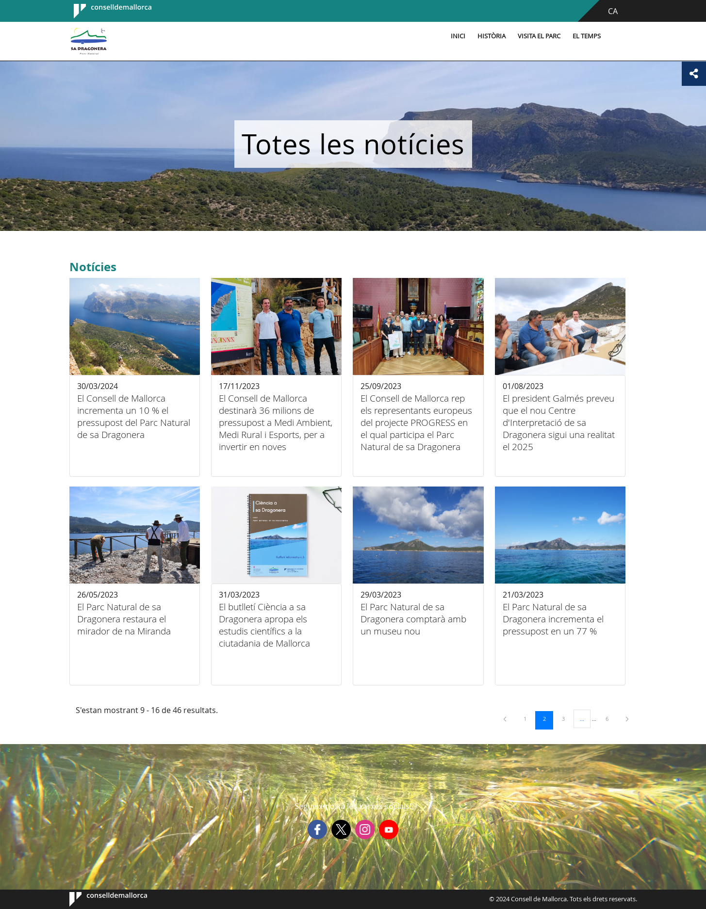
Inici (458, 36)
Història (491, 36)
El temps (587, 36)
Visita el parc (539, 36)
